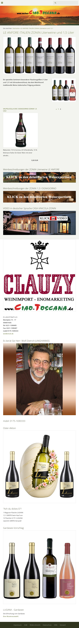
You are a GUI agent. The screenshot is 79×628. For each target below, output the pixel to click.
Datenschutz (47, 625)
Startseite (16, 28)
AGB (25, 625)
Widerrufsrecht (35, 625)
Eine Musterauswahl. (11, 616)
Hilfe (55, 625)
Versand (63, 625)
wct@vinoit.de (8, 334)
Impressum (18, 625)
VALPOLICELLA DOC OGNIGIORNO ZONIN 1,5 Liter (20, 110)
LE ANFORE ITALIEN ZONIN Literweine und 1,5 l (37, 28)
